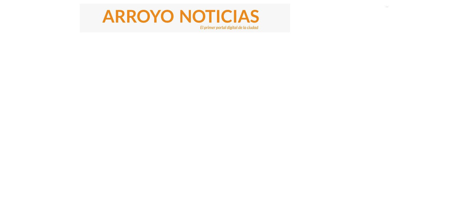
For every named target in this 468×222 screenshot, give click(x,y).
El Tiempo (386, 6)
